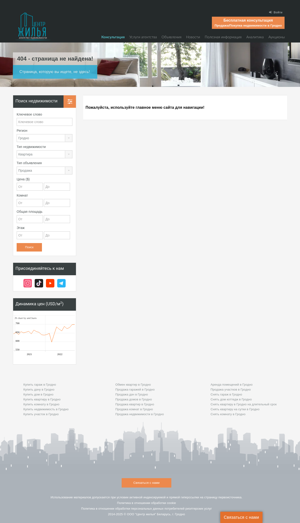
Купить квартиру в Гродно (42, 399)
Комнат (22, 195)
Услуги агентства (143, 37)
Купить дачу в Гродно (38, 389)
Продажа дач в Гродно (131, 394)
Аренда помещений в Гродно (231, 384)
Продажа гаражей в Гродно (135, 389)
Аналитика (255, 37)
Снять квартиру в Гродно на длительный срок (243, 404)
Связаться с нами (241, 517)
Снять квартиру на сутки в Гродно (234, 409)
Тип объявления (29, 163)
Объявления (171, 37)
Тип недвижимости (31, 147)
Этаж (21, 228)
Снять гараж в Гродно (226, 394)
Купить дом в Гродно (38, 394)
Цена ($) (23, 179)
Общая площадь (29, 211)
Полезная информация (223, 37)
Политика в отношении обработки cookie (146, 503)
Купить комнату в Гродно (41, 404)
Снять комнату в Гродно (227, 414)
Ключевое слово (29, 114)
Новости (193, 37)
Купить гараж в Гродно (39, 384)
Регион (22, 130)
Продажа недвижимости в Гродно (139, 414)
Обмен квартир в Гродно (133, 384)
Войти (275, 12)
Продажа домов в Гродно (133, 399)
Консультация (113, 37)
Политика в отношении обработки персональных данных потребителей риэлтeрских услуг (146, 508)
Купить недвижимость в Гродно (46, 409)
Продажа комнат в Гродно (134, 409)
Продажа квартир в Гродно (134, 404)
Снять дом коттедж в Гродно (231, 399)
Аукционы (276, 37)
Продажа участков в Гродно (230, 389)
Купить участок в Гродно (41, 414)
